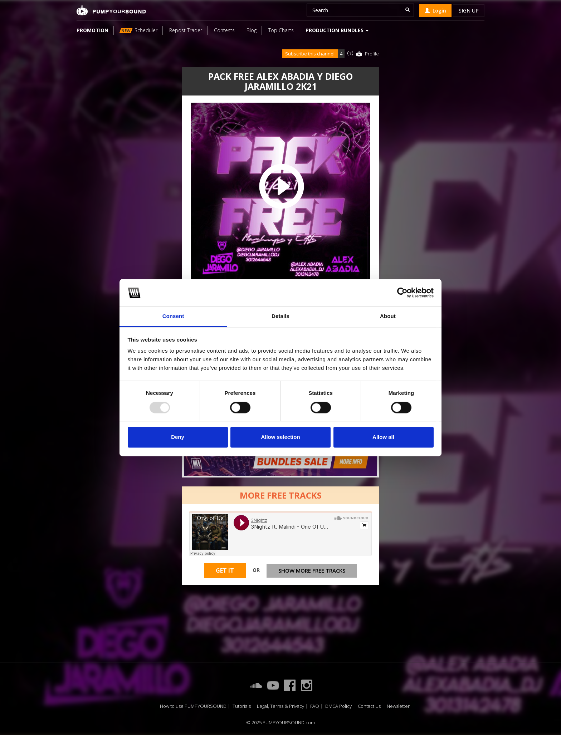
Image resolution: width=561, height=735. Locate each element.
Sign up (469, 10)
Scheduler (138, 30)
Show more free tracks (311, 570)
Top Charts (281, 30)
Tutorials (242, 706)
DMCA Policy (338, 706)
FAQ (314, 706)
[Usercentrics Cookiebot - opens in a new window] (402, 292)
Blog (252, 30)
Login (435, 10)
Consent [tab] (173, 316)
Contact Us (369, 706)
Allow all (383, 437)
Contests (224, 30)
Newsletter (398, 706)
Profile (372, 53)
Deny (177, 437)
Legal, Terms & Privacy (280, 706)
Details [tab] (280, 316)
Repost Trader (185, 30)
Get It (225, 570)
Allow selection (280, 437)
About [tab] (388, 316)
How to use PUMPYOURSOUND (193, 706)
